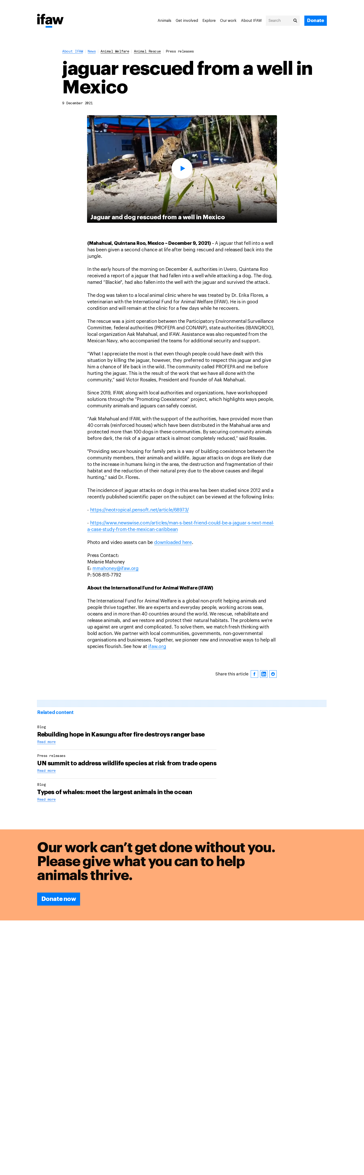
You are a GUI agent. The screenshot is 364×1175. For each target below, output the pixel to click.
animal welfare (115, 51)
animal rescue (147, 51)
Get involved (187, 21)
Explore (209, 21)
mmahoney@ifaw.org (115, 568)
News (92, 51)
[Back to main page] (50, 21)
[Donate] (315, 21)
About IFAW (251, 21)
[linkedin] (263, 674)
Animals (164, 21)
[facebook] (254, 674)
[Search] (283, 21)
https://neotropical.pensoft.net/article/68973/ (139, 510)
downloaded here (173, 542)
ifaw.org (157, 646)
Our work (228, 21)
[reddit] (273, 674)
